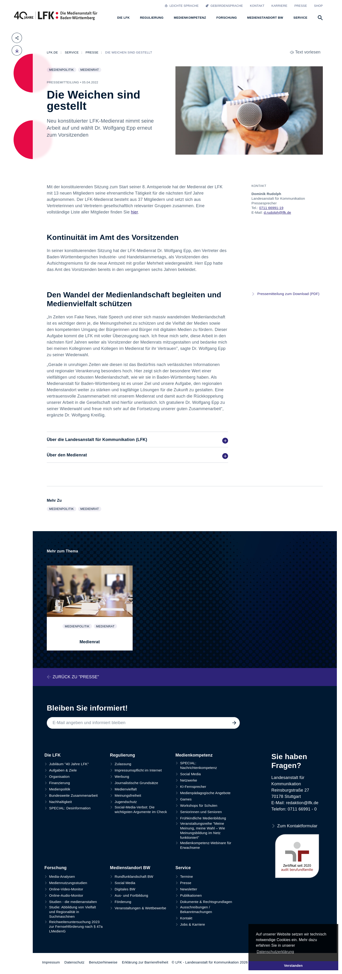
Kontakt (257, 5)
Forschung (55, 867)
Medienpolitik (62, 70)
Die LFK (52, 755)
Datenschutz (74, 962)
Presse (300, 5)
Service (183, 867)
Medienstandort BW (130, 867)
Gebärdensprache (224, 5)
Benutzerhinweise (103, 962)
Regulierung (122, 755)
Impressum (51, 962)
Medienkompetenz (194, 755)
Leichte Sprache (182, 5)
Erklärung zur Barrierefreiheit (145, 962)
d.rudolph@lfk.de (277, 212)
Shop (318, 5)
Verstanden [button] (293, 965)
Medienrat (90, 70)
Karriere (279, 5)
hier (134, 212)
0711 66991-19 (271, 208)
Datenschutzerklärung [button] (275, 952)
